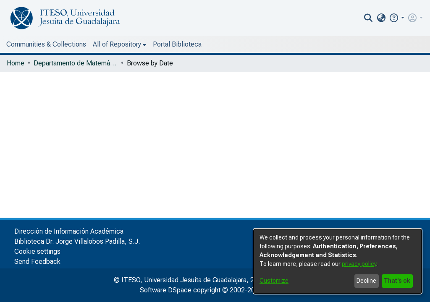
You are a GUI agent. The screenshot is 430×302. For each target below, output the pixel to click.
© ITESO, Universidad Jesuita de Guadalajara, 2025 (189, 280)
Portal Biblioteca (124, 44)
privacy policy (359, 263)
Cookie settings (37, 251)
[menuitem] (398, 18)
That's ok (397, 280)
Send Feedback (37, 262)
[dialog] (338, 261)
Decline (366, 280)
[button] (414, 18)
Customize (274, 280)
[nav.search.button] (385, 18)
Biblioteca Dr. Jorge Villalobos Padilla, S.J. (77, 241)
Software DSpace (165, 290)
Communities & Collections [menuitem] (46, 44)
